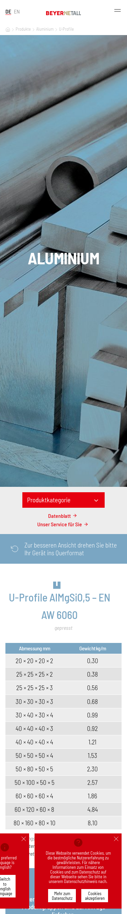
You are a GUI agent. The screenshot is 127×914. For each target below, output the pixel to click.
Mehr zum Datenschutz (62, 896)
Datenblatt (63, 515)
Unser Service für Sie (63, 524)
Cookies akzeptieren (95, 896)
